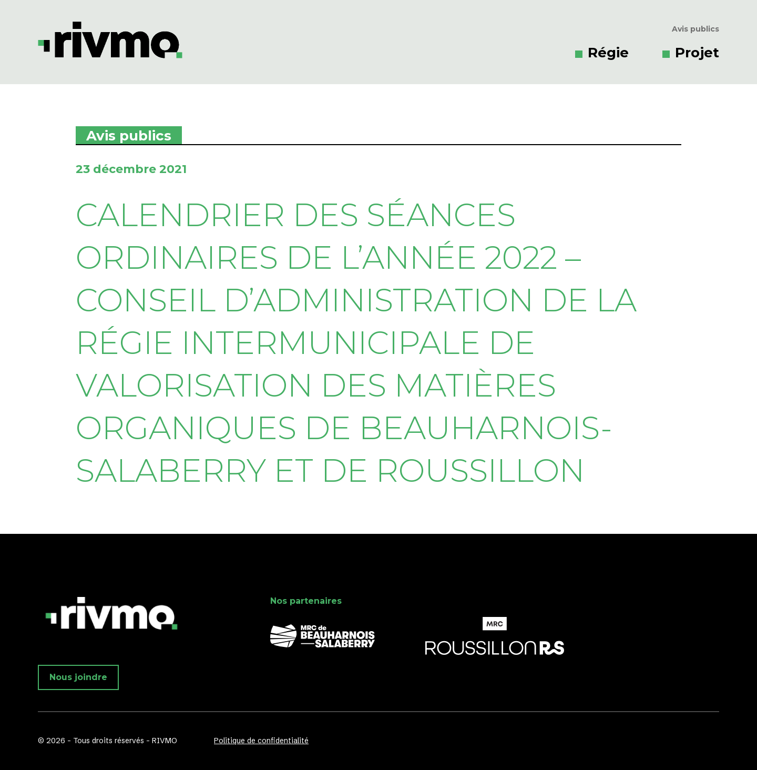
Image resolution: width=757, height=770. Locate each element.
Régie (608, 52)
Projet (697, 52)
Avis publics (695, 29)
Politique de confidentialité (261, 740)
